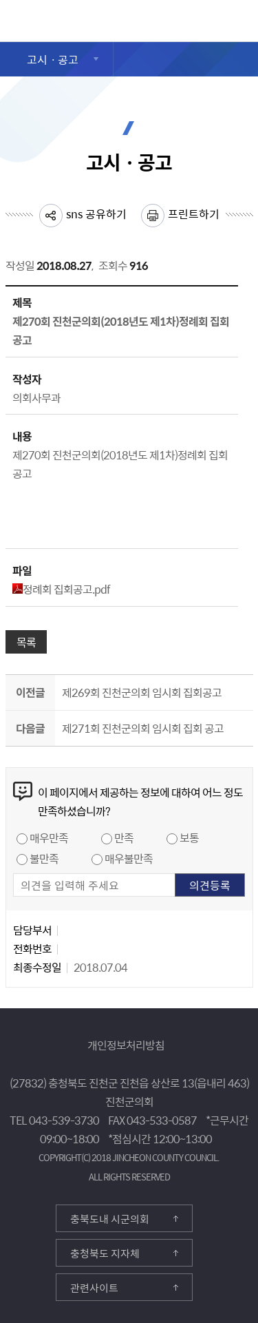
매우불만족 (129, 858)
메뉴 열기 (209, 23)
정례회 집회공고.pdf (60, 589)
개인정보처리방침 (125, 1044)
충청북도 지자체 (105, 1253)
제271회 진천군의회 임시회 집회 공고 (143, 728)
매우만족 (49, 837)
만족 (123, 837)
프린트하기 (193, 213)
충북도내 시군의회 (109, 1219)
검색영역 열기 (243, 20)
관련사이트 (94, 1287)
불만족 (44, 858)
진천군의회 (9, 15)
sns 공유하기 (96, 213)
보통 (189, 837)
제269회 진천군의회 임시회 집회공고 (142, 692)
